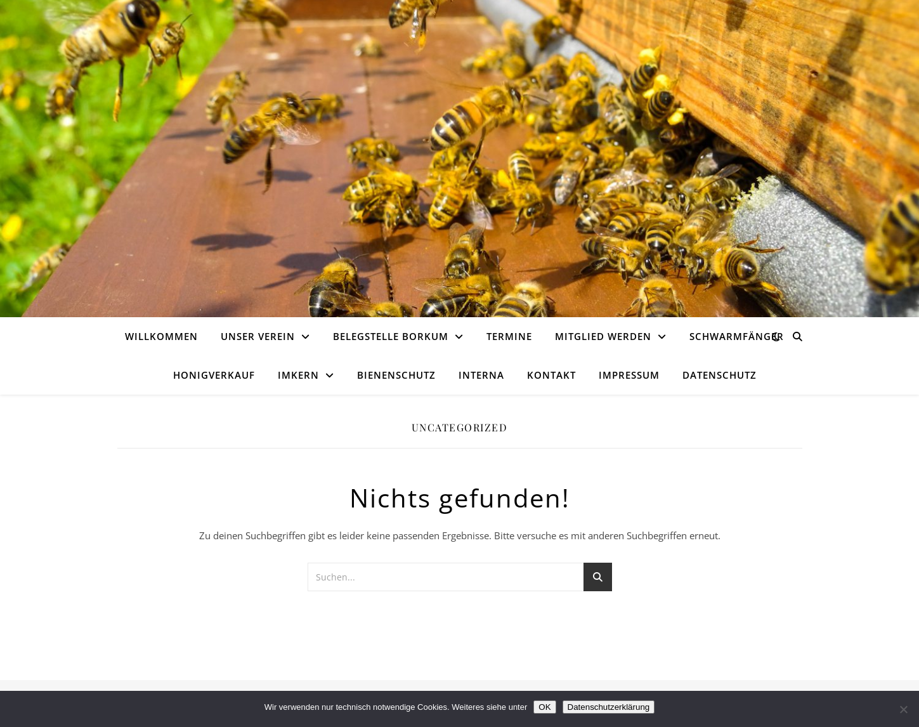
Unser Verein (258, 336)
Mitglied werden (603, 336)
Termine (509, 336)
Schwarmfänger (736, 336)
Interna (481, 375)
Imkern (298, 375)
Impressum (629, 375)
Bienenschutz (396, 375)
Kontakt (551, 375)
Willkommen (161, 336)
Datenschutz (719, 375)
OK (544, 707)
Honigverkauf (214, 375)
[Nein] (903, 709)
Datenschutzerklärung (609, 707)
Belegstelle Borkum (390, 336)
